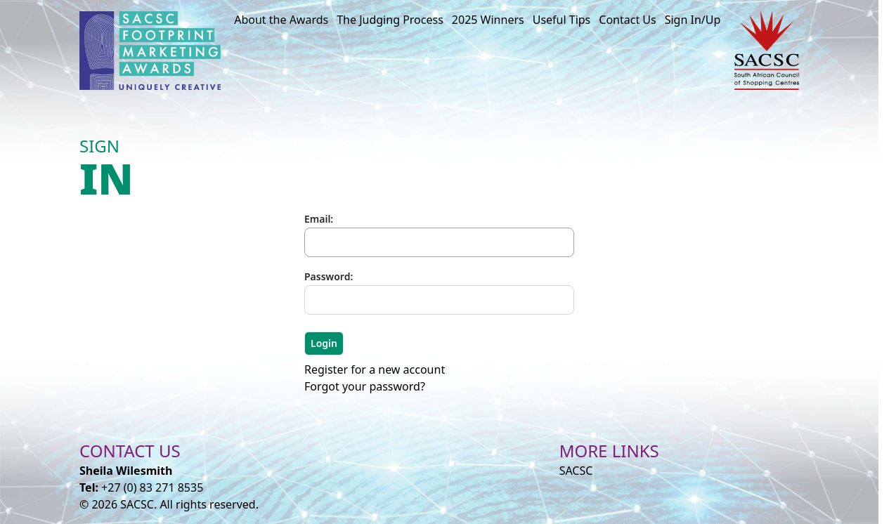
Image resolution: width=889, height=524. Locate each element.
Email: (318, 218)
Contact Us (627, 19)
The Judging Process (390, 19)
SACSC (576, 470)
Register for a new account (374, 369)
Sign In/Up (693, 19)
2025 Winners (488, 19)
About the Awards (281, 19)
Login (324, 343)
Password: (328, 276)
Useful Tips (562, 19)
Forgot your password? (364, 386)
